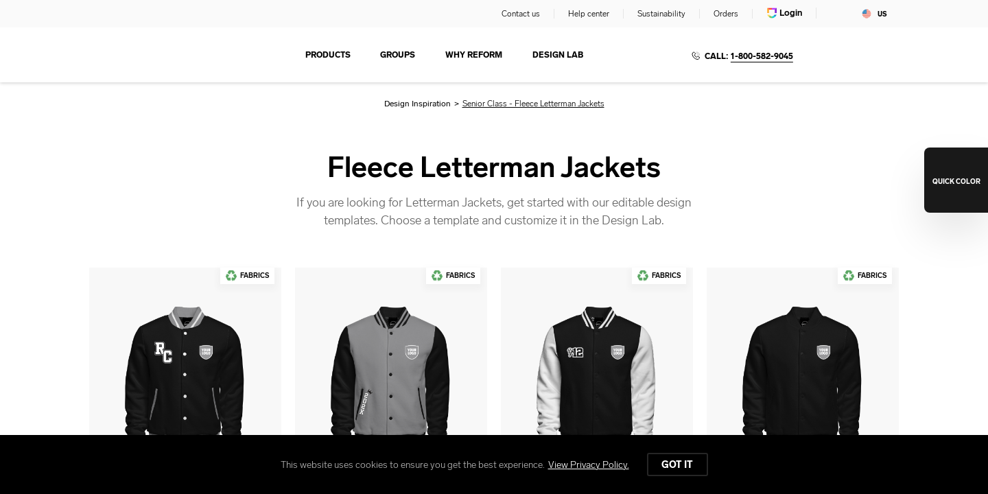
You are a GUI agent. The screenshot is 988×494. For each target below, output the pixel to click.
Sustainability (661, 14)
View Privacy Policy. (588, 465)
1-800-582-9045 (762, 56)
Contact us (521, 14)
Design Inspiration (417, 103)
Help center (588, 14)
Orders (726, 14)
